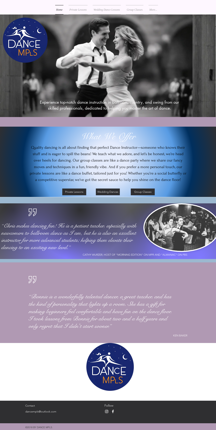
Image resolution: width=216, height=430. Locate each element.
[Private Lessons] (74, 192)
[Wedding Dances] (108, 192)
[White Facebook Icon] (113, 411)
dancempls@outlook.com (40, 411)
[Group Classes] (143, 192)
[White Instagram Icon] (106, 411)
